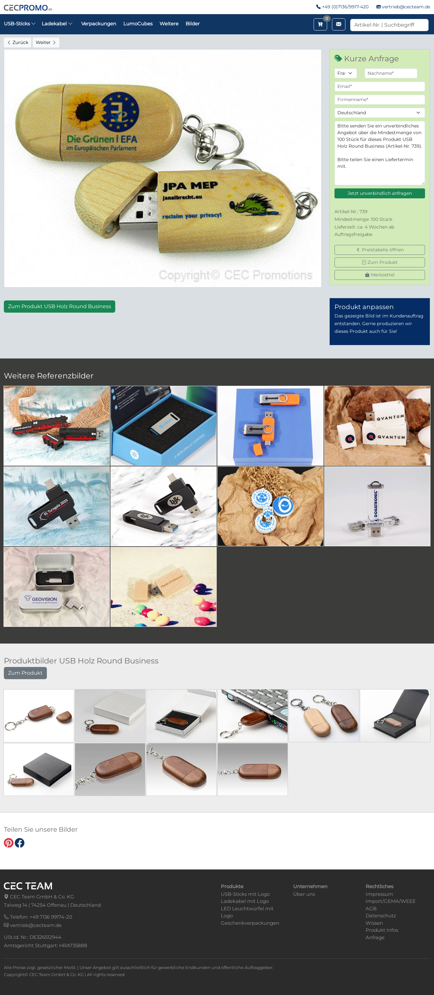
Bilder (193, 24)
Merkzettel (380, 275)
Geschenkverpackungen (250, 923)
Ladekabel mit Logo (245, 901)
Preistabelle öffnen (380, 250)
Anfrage (375, 937)
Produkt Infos (382, 930)
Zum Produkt (380, 262)
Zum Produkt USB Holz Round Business (59, 306)
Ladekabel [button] (57, 24)
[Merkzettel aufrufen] (320, 24)
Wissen (374, 923)
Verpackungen (98, 24)
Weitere (169, 24)
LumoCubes (137, 24)
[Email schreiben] (338, 24)
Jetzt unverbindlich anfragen (380, 193)
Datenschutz (381, 916)
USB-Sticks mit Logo (245, 894)
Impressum (379, 894)
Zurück (17, 42)
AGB (371, 908)
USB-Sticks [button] (20, 24)
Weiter (46, 42)
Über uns (304, 894)
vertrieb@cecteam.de (406, 7)
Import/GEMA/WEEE (391, 901)
